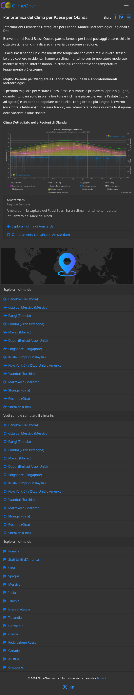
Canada (14, 650)
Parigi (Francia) (19, 315)
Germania (15, 626)
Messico (14, 584)
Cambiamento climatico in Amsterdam (41, 234)
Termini (101, 678)
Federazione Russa (22, 642)
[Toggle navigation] (126, 5)
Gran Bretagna (19, 609)
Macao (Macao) (19, 332)
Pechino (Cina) (19, 398)
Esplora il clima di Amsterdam (34, 226)
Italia (12, 592)
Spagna (14, 576)
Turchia (13, 601)
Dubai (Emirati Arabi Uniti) (28, 340)
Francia (13, 551)
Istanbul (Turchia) (21, 373)
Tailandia (15, 617)
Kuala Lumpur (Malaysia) (27, 357)
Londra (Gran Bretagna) (26, 324)
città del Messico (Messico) (28, 307)
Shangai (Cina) (19, 390)
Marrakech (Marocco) (24, 382)
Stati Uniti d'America (23, 559)
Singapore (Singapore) (25, 349)
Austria (13, 659)
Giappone (15, 667)
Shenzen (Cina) (19, 407)
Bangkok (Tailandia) (23, 299)
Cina (11, 568)
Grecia (13, 634)
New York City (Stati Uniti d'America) (35, 365)
